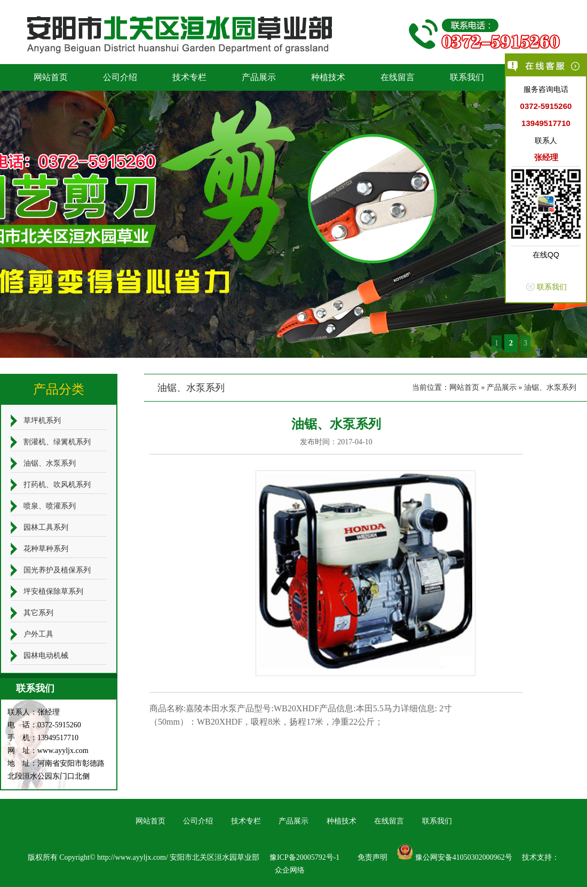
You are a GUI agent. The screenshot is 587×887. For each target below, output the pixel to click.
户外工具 (38, 634)
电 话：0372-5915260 (44, 725)
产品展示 (259, 77)
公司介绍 (120, 77)
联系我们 (467, 77)
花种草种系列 (45, 549)
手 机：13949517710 (42, 738)
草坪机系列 (42, 421)
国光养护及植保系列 (57, 570)
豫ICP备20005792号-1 (304, 857)
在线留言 (397, 77)
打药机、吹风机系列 (57, 485)
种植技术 (328, 77)
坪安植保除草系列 (53, 591)
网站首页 (51, 77)
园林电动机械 (45, 655)
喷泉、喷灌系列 (49, 506)
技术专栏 (189, 77)
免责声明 (372, 857)
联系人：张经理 (33, 712)
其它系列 (38, 613)
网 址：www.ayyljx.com (48, 751)
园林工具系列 (45, 527)
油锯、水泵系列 (550, 387)
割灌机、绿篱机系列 (57, 442)
